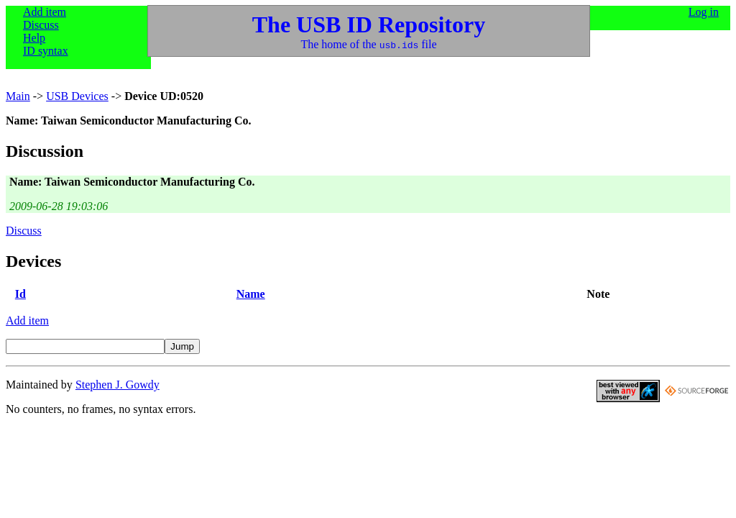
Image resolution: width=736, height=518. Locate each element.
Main (18, 96)
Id (20, 294)
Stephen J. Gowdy (117, 384)
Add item (44, 12)
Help (34, 38)
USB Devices (77, 96)
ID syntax (45, 51)
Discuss (41, 25)
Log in (704, 12)
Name (250, 294)
